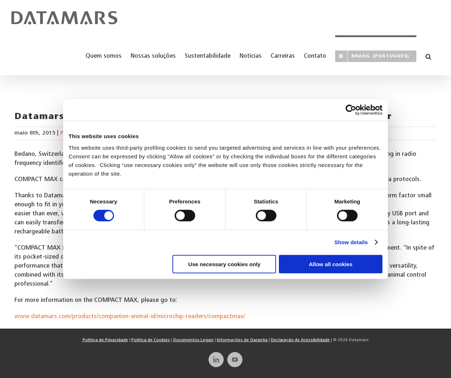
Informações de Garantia (242, 340)
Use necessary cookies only (224, 264)
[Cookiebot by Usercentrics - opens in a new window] (350, 110)
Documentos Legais (193, 340)
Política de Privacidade (105, 340)
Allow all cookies (331, 264)
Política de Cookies (150, 340)
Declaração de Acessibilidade (300, 340)
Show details (351, 242)
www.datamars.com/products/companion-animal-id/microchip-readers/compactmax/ (129, 317)
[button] (428, 55)
